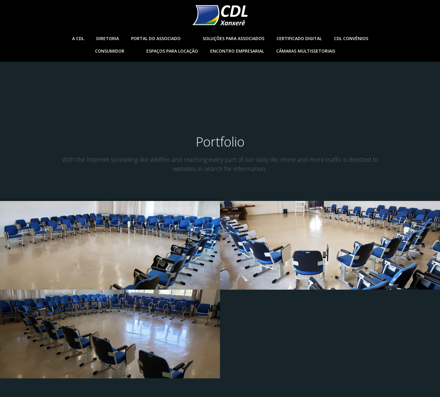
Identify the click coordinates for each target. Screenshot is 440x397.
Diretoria (107, 38)
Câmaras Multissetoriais (310, 51)
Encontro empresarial (237, 51)
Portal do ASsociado (160, 38)
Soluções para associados (233, 38)
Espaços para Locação (172, 51)
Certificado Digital (299, 38)
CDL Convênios (351, 38)
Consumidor (114, 51)
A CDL (78, 38)
